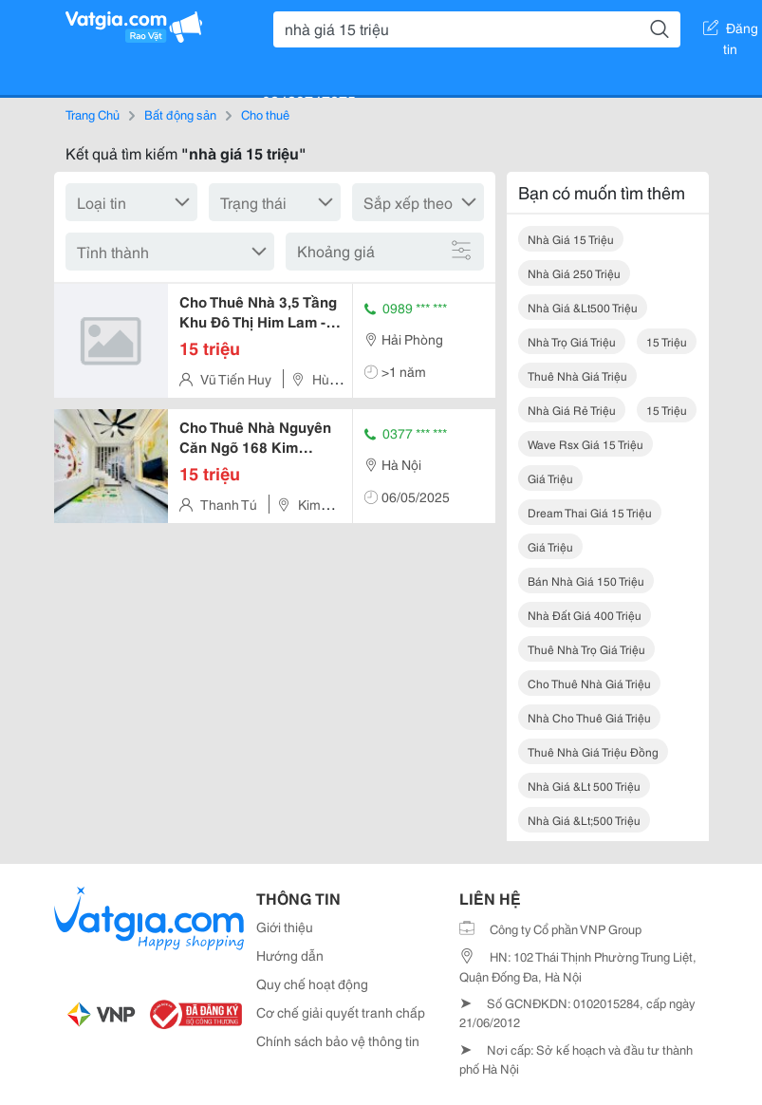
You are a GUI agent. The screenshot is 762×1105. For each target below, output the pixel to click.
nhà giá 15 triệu (571, 239)
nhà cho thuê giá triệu (589, 717)
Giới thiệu (284, 926)
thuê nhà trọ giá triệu (586, 649)
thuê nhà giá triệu (577, 375)
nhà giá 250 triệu (574, 273)
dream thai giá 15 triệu (590, 512)
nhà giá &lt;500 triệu (584, 820)
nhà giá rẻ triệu (572, 410)
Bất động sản (180, 113)
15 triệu (666, 341)
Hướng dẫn (290, 955)
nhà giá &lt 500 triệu (584, 785)
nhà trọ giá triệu (572, 341)
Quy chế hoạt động (312, 983)
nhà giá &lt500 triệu (583, 307)
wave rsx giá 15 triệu (585, 444)
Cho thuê (265, 113)
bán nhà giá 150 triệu (586, 580)
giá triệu (550, 478)
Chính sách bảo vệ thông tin (337, 1040)
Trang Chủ (92, 113)
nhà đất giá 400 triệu (584, 615)
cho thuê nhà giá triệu (589, 683)
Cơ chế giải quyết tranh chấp (340, 1011)
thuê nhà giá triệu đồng (593, 751)
